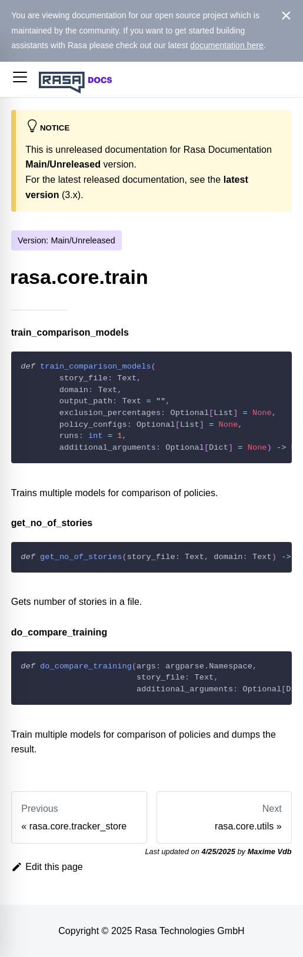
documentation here (227, 45)
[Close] (286, 16)
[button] (20, 79)
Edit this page (47, 867)
